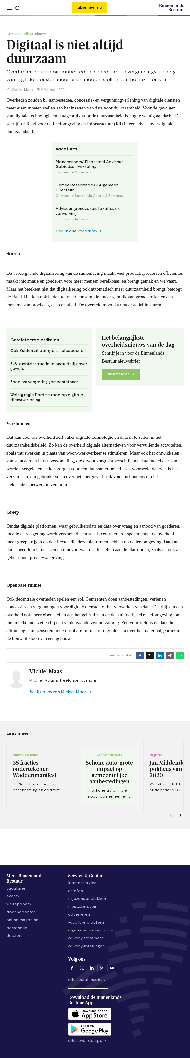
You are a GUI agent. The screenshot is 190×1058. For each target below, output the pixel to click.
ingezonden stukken (87, 899)
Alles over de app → (87, 1041)
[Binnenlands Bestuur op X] (82, 968)
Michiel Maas (21, 90)
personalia (17, 928)
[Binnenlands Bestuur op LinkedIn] (92, 968)
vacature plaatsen (86, 923)
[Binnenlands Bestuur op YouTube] (112, 968)
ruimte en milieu (19, 34)
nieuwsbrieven (82, 907)
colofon (75, 891)
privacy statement (85, 938)
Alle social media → (87, 980)
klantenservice (82, 883)
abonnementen (21, 912)
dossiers (14, 936)
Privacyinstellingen (86, 946)
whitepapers (18, 904)
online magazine (22, 920)
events (12, 896)
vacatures (16, 889)
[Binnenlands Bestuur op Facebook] (72, 968)
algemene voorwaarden (91, 930)
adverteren (79, 915)
